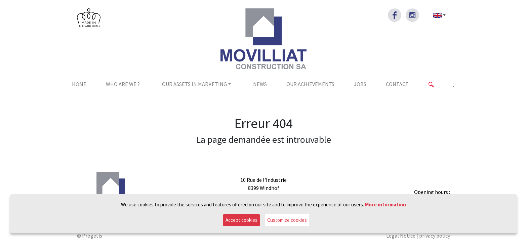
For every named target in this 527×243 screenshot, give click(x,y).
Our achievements (310, 84)
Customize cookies (287, 220)
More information (385, 204)
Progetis (92, 235)
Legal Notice (400, 235)
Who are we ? (123, 84)
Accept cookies (241, 220)
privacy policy (434, 235)
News (260, 84)
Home (79, 84)
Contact (397, 84)
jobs (360, 84)
